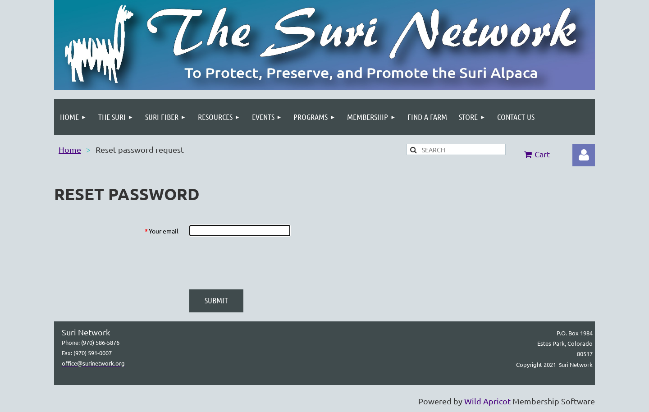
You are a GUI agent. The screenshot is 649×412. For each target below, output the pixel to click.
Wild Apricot (487, 401)
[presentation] (257, 262)
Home (70, 149)
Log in (583, 155)
